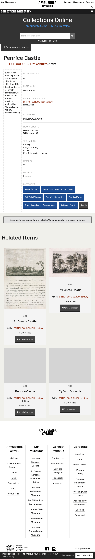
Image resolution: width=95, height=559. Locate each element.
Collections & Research (16, 11)
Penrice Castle (25, 391)
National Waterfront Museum (35, 491)
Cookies (80, 510)
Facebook (58, 478)
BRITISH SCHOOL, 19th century (25, 64)
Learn (14, 472)
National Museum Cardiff (35, 462)
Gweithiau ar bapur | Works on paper (58, 189)
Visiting (14, 458)
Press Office (79, 464)
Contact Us (57, 458)
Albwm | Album (31, 189)
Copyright (80, 515)
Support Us (13, 483)
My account (78, 2)
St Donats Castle (25, 321)
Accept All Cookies (84, 555)
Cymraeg (90, 2)
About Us (79, 454)
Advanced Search (47, 41)
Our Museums (8, 2)
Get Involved (57, 463)
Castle (84, 205)
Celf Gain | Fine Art (33, 197)
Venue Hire (13, 493)
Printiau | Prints (75, 197)
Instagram (57, 483)
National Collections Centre (79, 483)
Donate (67, 2)
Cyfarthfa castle (70, 391)
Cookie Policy (8, 557)
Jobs (79, 459)
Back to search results (15, 47)
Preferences (68, 555)
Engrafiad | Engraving (55, 197)
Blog (14, 478)
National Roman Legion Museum (35, 531)
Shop (13, 488)
